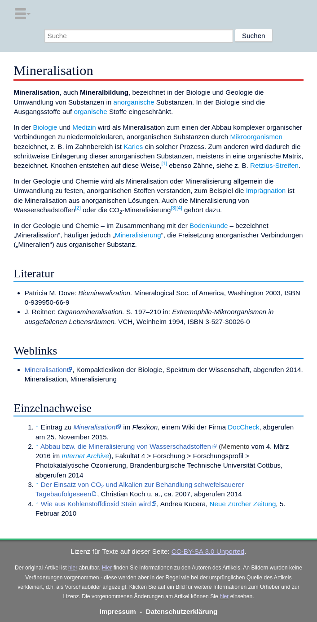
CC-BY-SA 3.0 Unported (208, 551)
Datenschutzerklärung (182, 611)
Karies (133, 146)
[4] (179, 207)
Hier (107, 568)
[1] (164, 163)
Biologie (45, 127)
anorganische (133, 102)
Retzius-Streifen (274, 165)
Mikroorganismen (256, 136)
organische (90, 111)
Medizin (84, 127)
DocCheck (243, 427)
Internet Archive (85, 456)
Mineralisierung (138, 235)
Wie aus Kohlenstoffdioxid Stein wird (96, 504)
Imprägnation (266, 190)
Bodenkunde (208, 225)
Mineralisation (46, 369)
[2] (78, 207)
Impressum (118, 611)
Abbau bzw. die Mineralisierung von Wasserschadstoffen (125, 446)
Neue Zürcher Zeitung (243, 504)
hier (72, 568)
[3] (173, 207)
